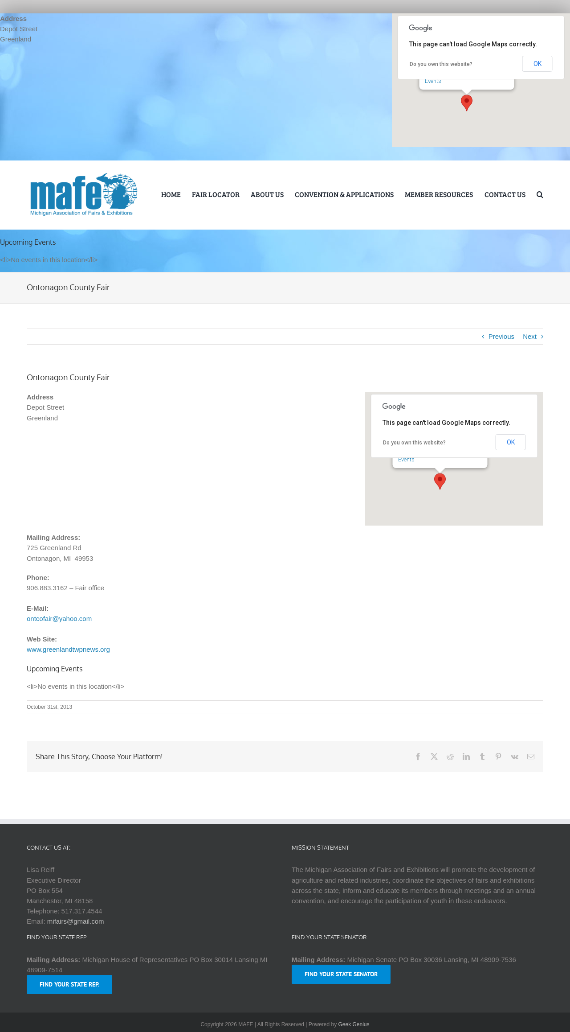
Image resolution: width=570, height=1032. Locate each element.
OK (537, 63)
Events (433, 81)
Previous (501, 336)
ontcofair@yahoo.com (59, 618)
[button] (466, 103)
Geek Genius (354, 1024)
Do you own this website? (441, 64)
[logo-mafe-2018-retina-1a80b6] (83, 174)
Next (530, 336)
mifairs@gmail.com (75, 921)
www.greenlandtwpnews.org (68, 649)
